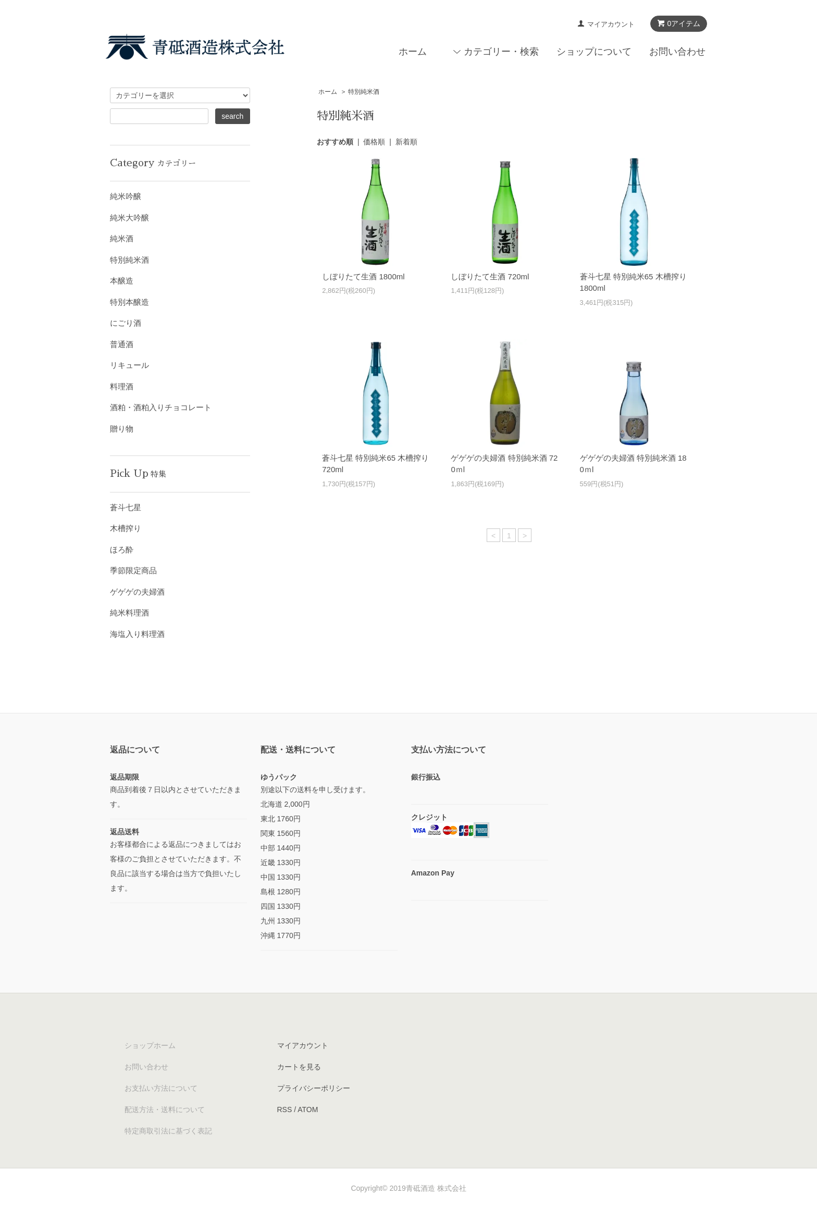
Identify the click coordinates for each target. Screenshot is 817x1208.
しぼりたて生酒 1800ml (363, 276)
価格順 (374, 142)
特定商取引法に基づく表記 (168, 1131)
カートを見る (299, 1067)
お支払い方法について (161, 1088)
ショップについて (594, 51)
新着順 (406, 142)
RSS (284, 1109)
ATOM (308, 1109)
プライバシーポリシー (313, 1088)
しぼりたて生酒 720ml (490, 276)
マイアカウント (611, 24)
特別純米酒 (363, 91)
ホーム (413, 51)
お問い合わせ (677, 51)
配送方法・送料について (165, 1109)
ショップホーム (150, 1045)
